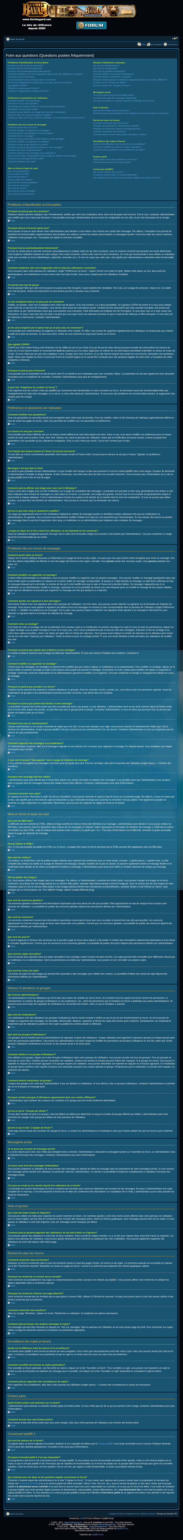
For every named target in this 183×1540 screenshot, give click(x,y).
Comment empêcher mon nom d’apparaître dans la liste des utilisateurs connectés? (45, 74)
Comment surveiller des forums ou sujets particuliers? (117, 147)
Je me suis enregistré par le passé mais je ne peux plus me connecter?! (40, 82)
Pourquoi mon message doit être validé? (26, 158)
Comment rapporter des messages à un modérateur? (32, 153)
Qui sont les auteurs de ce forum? (108, 172)
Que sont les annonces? (19, 185)
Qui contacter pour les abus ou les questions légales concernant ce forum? (126, 178)
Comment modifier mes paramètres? (24, 101)
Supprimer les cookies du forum (141, 1513)
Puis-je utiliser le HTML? (19, 174)
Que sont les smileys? (18, 177)
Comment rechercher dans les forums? (110, 123)
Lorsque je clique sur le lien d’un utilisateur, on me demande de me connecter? (46, 118)
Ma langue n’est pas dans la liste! (23, 109)
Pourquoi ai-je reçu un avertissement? (25, 150)
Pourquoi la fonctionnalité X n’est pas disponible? (115, 175)
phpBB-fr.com (122, 1528)
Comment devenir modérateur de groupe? (112, 77)
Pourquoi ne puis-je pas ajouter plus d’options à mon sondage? (36, 139)
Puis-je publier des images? (20, 180)
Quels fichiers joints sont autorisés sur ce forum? (115, 159)
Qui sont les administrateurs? (106, 65)
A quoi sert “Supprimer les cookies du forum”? (28, 91)
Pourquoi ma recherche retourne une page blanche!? (117, 129)
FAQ (143, 44)
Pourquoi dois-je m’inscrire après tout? (25, 68)
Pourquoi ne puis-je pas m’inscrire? (24, 88)
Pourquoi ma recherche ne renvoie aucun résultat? (116, 126)
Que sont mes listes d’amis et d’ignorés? (111, 110)
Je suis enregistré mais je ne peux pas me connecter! (32, 80)
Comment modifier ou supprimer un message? (29, 130)
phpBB (82, 1518)
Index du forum (17, 39)
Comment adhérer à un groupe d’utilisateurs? (113, 74)
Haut (13, 220)
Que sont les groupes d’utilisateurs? (109, 71)
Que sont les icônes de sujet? (21, 194)
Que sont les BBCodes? (18, 171)
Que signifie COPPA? (17, 85)
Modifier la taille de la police (174, 38)
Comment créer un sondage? (21, 136)
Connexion (172, 44)
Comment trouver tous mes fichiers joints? (112, 162)
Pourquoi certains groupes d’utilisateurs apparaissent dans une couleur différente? (130, 80)
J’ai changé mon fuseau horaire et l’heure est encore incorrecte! (36, 106)
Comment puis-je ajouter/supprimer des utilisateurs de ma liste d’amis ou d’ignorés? (131, 113)
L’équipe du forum (117, 1513)
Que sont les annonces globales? (23, 182)
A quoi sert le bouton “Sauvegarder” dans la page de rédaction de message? (42, 156)
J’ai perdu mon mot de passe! (21, 77)
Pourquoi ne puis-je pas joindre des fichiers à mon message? (35, 147)
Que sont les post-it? (17, 188)
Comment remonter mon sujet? (22, 161)
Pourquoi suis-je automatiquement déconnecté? (29, 71)
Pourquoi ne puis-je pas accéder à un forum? (28, 144)
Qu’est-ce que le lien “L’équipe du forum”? (112, 85)
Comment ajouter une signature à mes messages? (30, 133)
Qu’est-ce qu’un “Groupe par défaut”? (110, 82)
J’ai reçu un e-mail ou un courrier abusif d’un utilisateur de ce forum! (123, 101)
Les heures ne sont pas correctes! (23, 103)
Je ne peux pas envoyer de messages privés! (113, 95)
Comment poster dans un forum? (23, 127)
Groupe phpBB (105, 1443)
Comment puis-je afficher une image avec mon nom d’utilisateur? (37, 112)
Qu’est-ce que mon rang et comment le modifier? (30, 115)
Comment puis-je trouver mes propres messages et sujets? (119, 134)
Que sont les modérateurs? (105, 68)
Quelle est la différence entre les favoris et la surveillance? (119, 144)
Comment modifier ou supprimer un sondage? (28, 141)
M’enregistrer (156, 44)
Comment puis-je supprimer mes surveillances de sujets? (119, 150)
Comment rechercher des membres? (109, 131)
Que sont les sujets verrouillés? (22, 191)
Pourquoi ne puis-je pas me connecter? (25, 65)
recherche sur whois (29, 1483)
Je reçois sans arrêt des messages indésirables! (115, 98)
